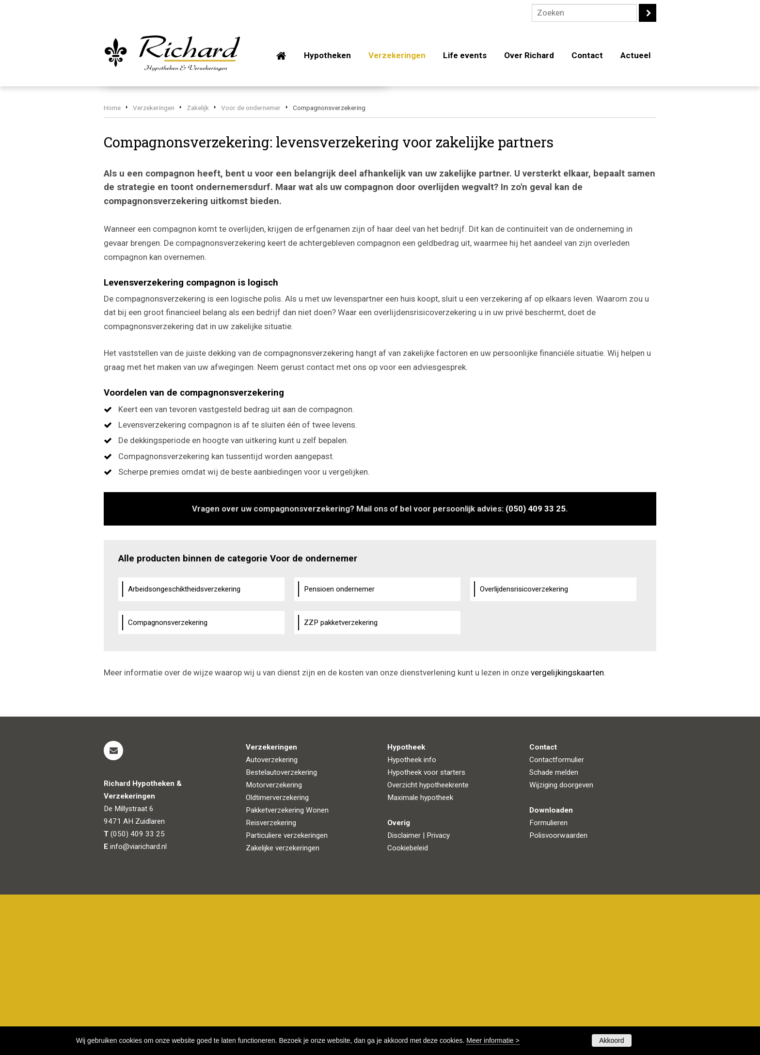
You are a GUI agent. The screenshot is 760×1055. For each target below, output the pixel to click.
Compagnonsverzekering (167, 782)
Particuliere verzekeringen (287, 995)
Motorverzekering (274, 945)
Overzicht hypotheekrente (428, 945)
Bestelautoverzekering (281, 932)
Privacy (438, 995)
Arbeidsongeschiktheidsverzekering (184, 749)
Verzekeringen (153, 268)
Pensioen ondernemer (339, 749)
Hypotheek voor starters (426, 932)
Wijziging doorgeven (561, 945)
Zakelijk (198, 268)
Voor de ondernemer (251, 268)
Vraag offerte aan (149, 214)
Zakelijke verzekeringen (282, 1008)
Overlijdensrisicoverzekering (524, 749)
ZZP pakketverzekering (341, 782)
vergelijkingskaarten (567, 833)
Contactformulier (556, 920)
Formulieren (548, 983)
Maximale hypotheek (420, 958)
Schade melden (553, 932)
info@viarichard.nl (138, 1007)
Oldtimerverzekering (277, 958)
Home (112, 268)
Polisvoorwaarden (558, 995)
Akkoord (611, 1040)
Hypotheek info (411, 920)
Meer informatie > (492, 1040)
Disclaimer (404, 995)
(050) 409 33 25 (536, 669)
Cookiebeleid (407, 1008)
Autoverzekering (272, 920)
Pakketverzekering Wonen (287, 970)
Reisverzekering (271, 983)
